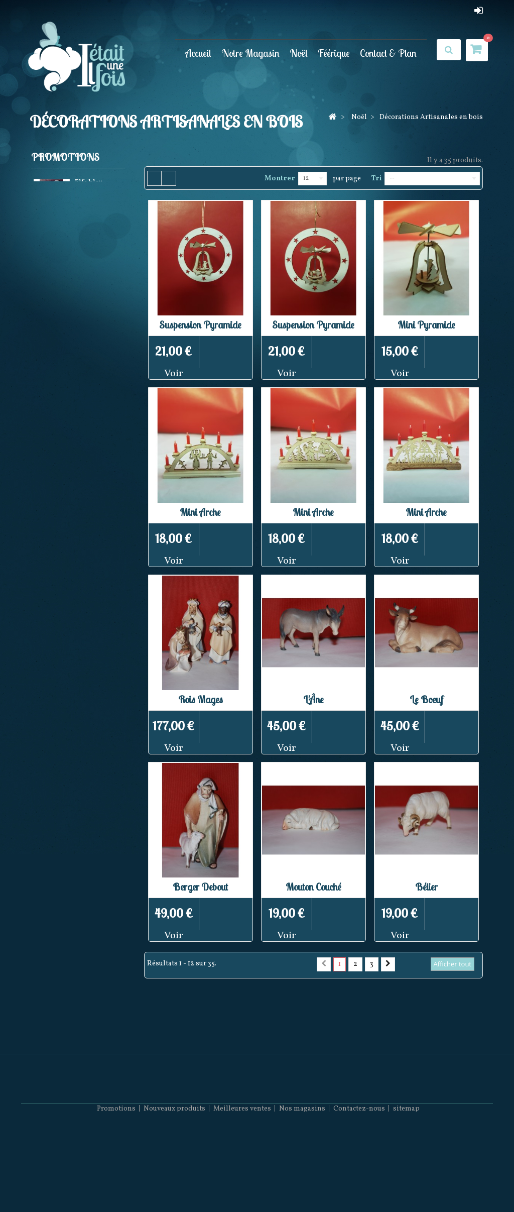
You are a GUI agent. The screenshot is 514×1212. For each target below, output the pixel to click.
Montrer (280, 178)
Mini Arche (200, 512)
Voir (173, 374)
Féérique (334, 53)
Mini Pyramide (426, 324)
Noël (299, 53)
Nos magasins (302, 1182)
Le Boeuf (426, 699)
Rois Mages (200, 699)
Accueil (198, 53)
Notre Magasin (250, 53)
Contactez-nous (359, 1182)
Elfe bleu (89, 184)
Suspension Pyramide (200, 324)
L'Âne (313, 699)
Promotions (65, 157)
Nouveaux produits (174, 1182)
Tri (376, 178)
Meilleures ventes (242, 1182)
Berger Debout (200, 886)
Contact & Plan (388, 53)
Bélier (426, 886)
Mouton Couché (313, 886)
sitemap (406, 1182)
